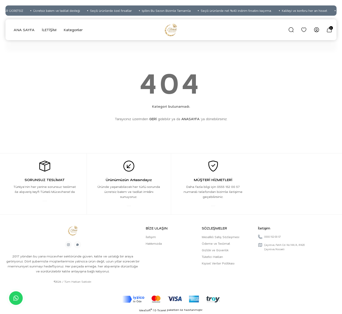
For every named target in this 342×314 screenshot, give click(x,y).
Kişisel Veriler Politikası (218, 264)
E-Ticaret (160, 311)
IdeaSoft (145, 311)
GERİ (153, 119)
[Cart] (329, 29)
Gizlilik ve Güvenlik (215, 251)
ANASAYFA (190, 119)
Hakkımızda (154, 244)
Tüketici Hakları (212, 257)
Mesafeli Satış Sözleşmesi (220, 237)
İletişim (151, 237)
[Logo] (170, 29)
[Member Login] (316, 29)
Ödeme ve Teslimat (216, 244)
